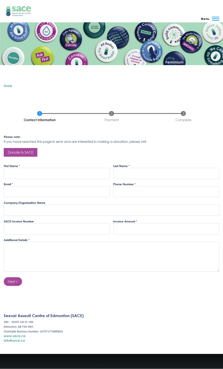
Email (7, 184)
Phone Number (123, 184)
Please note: (12, 137)
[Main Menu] (209, 18)
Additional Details (15, 240)
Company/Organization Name (24, 202)
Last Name (120, 166)
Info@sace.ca (14, 340)
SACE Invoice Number (19, 221)
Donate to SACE (20, 152)
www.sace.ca (15, 336)
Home (8, 85)
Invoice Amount (124, 221)
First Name (11, 166)
